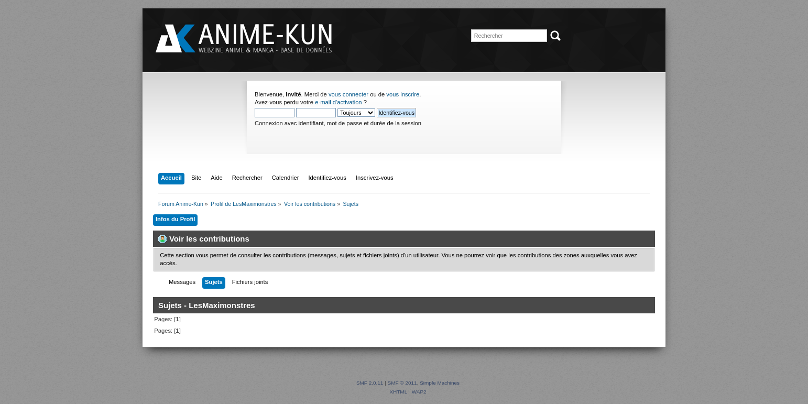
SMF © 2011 (402, 383)
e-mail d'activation (338, 102)
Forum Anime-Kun (245, 39)
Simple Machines (440, 383)
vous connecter (348, 94)
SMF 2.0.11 (370, 383)
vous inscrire (402, 94)
